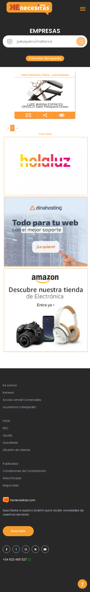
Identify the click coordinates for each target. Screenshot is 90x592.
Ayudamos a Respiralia (19, 407)
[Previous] (8, 128)
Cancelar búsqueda (45, 58)
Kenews (8, 392)
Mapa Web (11, 485)
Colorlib (36, 587)
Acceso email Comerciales (22, 400)
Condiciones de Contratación (24, 471)
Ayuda (7, 435)
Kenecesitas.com (19, 500)
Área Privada (12, 478)
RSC (5, 428)
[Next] (16, 128)
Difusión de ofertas (16, 450)
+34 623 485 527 (17, 559)
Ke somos (10, 385)
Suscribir (18, 531)
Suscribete (10, 443)
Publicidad (10, 464)
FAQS (6, 421)
